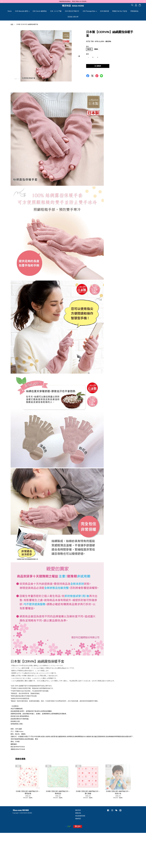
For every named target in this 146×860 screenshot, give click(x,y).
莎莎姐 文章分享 (73, 17)
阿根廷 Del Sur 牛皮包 (119, 11)
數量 (87, 54)
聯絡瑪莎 (78, 818)
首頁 (12, 24)
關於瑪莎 (78, 810)
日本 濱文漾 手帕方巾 (72, 11)
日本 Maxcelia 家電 (22, 11)
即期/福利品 (134, 11)
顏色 (87, 46)
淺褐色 (96, 49)
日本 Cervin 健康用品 (40, 11)
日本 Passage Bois (90, 11)
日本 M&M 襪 (104, 11)
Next (79, 56)
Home (10, 11)
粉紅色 (89, 49)
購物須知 (78, 813)
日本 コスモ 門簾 (55, 11)
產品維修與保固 (80, 816)
